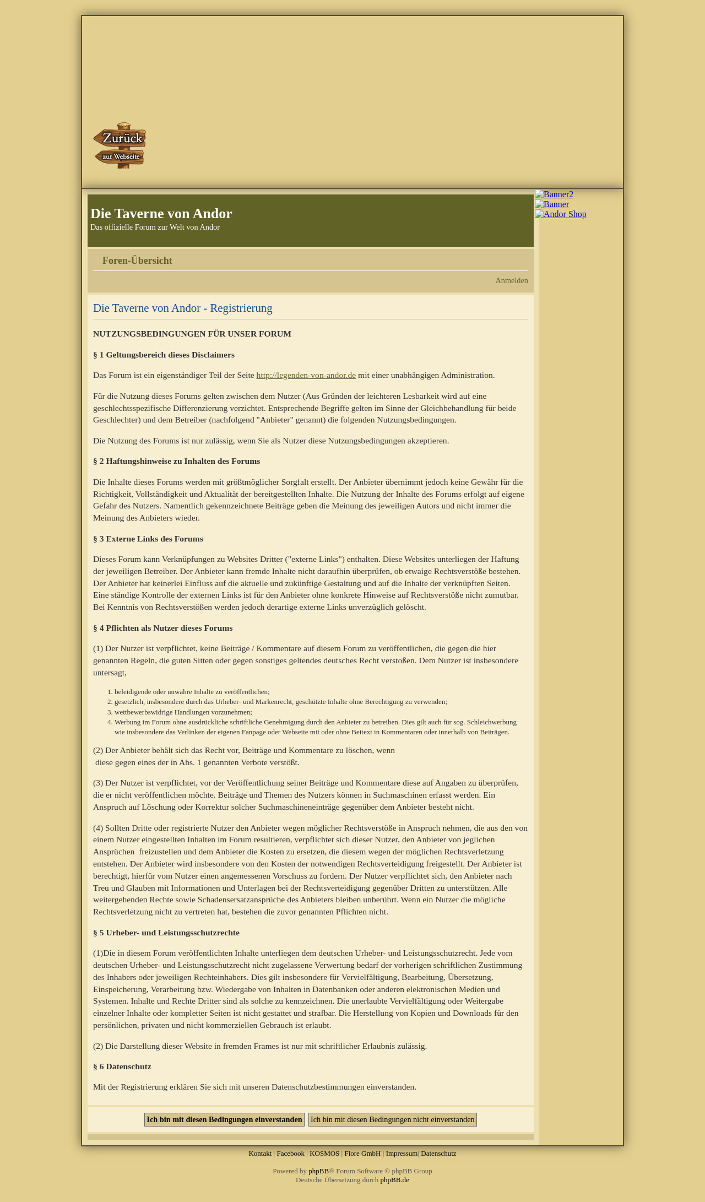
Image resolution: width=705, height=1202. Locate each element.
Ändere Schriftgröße (520, 257)
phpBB (318, 1171)
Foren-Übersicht (137, 260)
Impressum (402, 1153)
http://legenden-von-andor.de (306, 375)
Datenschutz (438, 1153)
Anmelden (511, 280)
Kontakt (260, 1153)
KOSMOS (324, 1153)
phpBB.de (395, 1180)
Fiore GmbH (362, 1153)
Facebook (290, 1153)
